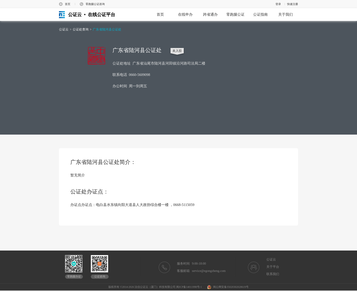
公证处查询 (81, 29)
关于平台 (272, 266)
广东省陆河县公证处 (107, 29)
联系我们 (272, 274)
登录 (278, 4)
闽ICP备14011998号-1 (189, 286)
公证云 (64, 29)
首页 (67, 4)
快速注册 (292, 4)
